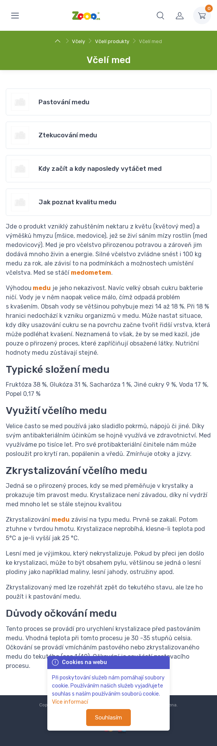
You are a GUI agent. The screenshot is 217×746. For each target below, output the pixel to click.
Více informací (70, 702)
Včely (78, 41)
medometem (91, 272)
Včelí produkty (112, 41)
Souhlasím (108, 717)
